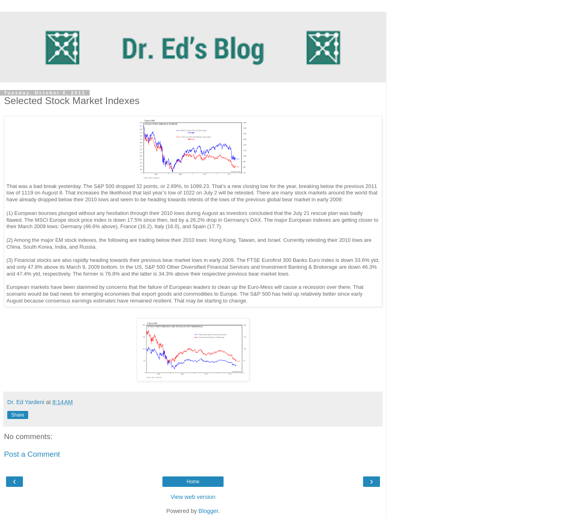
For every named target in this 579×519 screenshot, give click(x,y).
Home (193, 481)
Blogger (208, 511)
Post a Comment (32, 454)
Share (17, 415)
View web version (193, 497)
